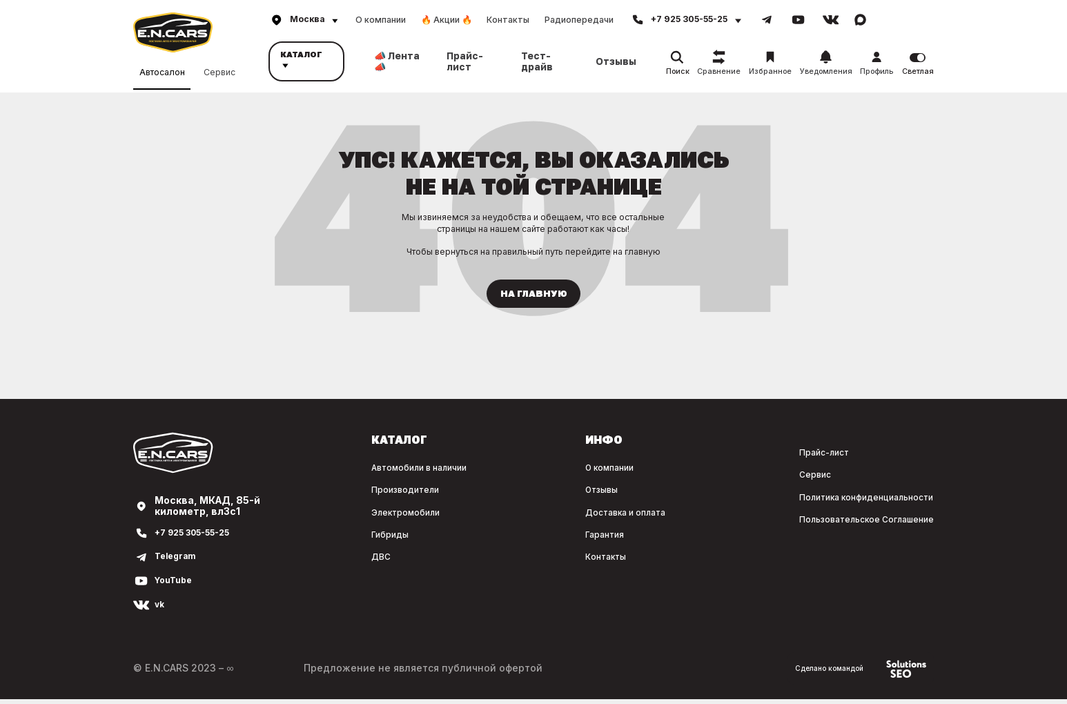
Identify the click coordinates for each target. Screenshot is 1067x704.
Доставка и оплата (578, 516)
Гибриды (310, 538)
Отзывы (616, 61)
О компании (380, 19)
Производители (328, 494)
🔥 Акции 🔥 (446, 19)
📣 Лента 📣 (397, 61)
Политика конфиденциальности (853, 501)
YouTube (176, 585)
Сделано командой (852, 673)
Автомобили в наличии (346, 472)
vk (160, 610)
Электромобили (329, 516)
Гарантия (553, 538)
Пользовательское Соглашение (852, 523)
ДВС (299, 559)
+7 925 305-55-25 (200, 538)
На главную (534, 296)
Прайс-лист (465, 61)
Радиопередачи (579, 19)
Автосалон (162, 71)
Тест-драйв (537, 61)
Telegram (178, 562)
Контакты (508, 19)
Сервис (219, 70)
